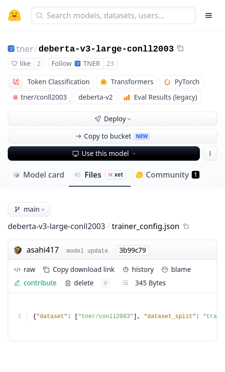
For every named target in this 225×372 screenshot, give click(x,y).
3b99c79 (132, 250)
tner (24, 48)
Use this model (105, 153)
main (30, 209)
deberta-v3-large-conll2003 (106, 49)
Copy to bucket (112, 136)
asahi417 (42, 249)
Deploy (113, 118)
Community (167, 174)
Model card (38, 174)
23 (110, 63)
